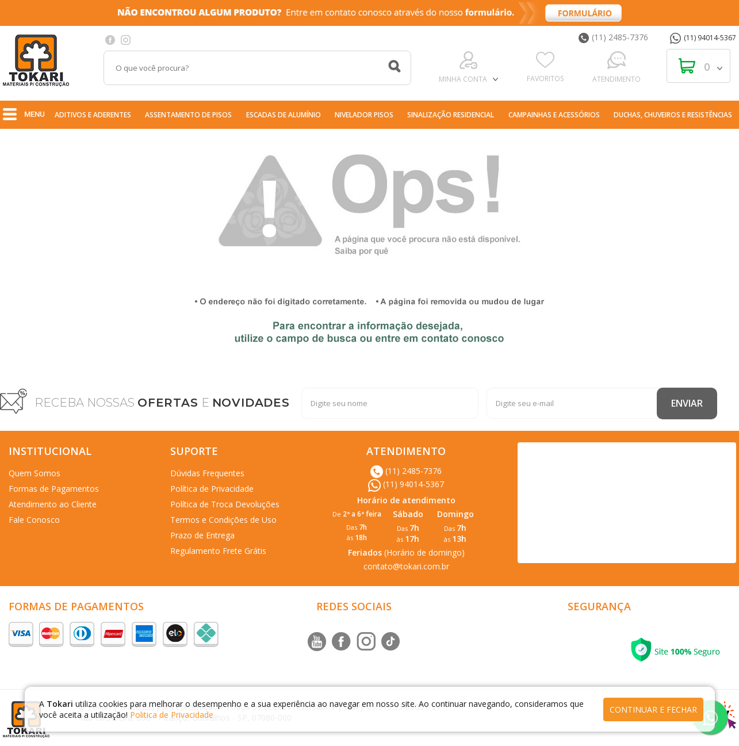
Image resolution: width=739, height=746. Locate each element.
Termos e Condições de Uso (223, 519)
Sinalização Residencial (450, 115)
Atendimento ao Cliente (53, 504)
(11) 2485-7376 (613, 37)
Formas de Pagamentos (54, 488)
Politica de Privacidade (171, 714)
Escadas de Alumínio (283, 115)
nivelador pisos (364, 115)
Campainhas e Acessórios (554, 115)
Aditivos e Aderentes (93, 115)
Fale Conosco (34, 519)
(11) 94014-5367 (703, 38)
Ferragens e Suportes (393, 139)
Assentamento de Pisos (188, 115)
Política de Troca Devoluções (224, 504)
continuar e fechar (653, 709)
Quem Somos (34, 473)
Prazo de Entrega (202, 535)
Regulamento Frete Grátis (218, 550)
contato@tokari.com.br (406, 566)
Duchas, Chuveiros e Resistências (673, 115)
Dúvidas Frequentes (207, 473)
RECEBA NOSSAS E (162, 403)
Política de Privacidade (212, 488)
